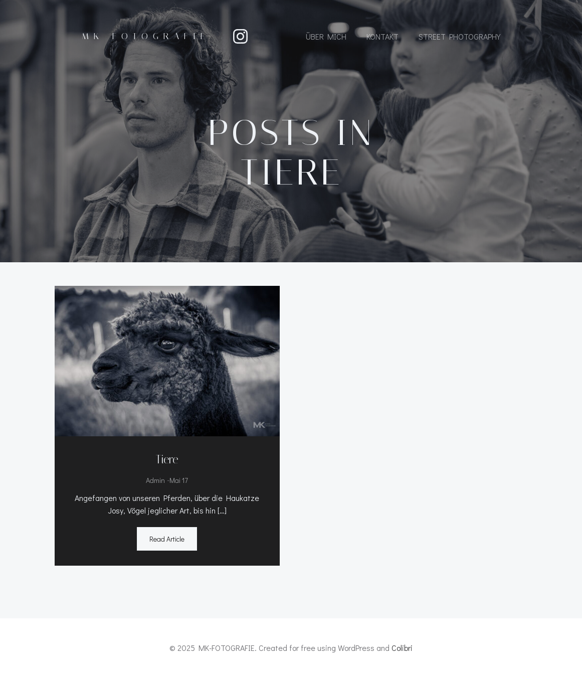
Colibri (402, 647)
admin (155, 480)
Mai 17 (178, 480)
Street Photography (459, 36)
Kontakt (382, 36)
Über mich (326, 36)
